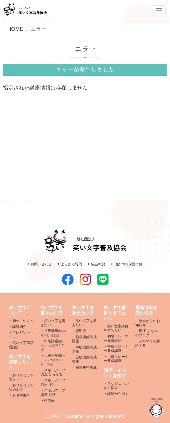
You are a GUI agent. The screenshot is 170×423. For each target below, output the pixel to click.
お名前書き (21, 395)
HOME (15, 29)
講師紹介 (19, 327)
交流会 (49, 401)
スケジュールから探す (116, 385)
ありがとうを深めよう (21, 387)
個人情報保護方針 (127, 264)
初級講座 (53, 333)
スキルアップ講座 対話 (53, 392)
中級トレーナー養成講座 (116, 348)
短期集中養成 (86, 367)
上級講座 (53, 359)
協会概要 (96, 264)
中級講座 (53, 345)
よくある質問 (70, 264)
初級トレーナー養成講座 (116, 338)
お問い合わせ (39, 264)
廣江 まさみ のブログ (146, 333)
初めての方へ (23, 321)
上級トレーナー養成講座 (116, 359)
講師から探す (118, 394)
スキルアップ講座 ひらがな (53, 372)
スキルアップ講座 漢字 (53, 382)
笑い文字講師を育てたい (116, 328)
